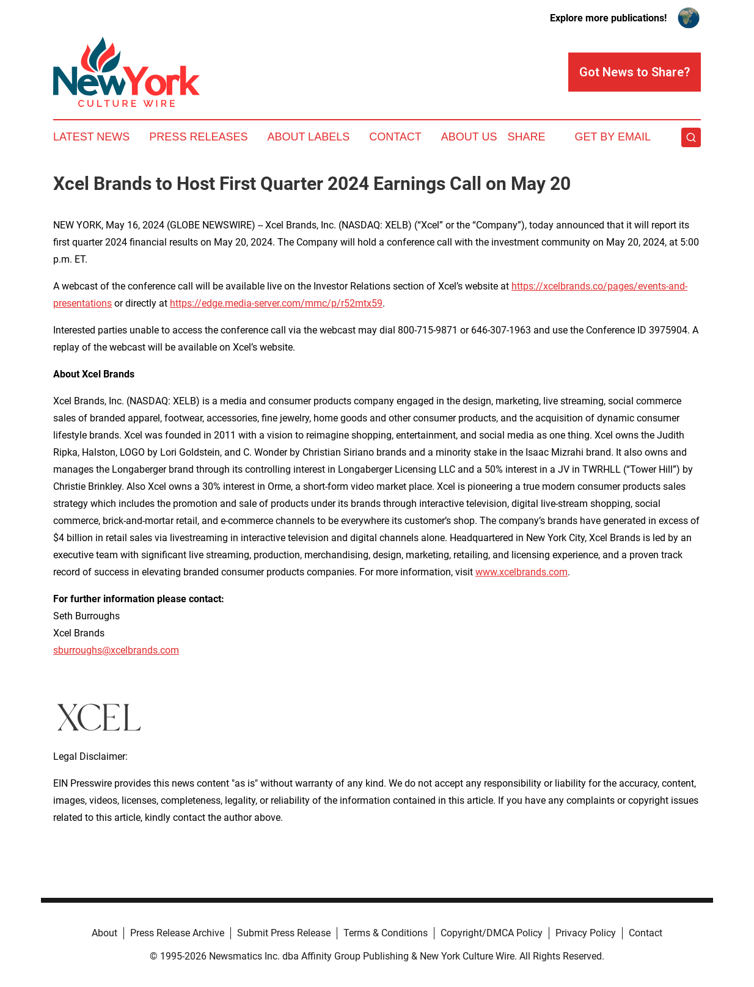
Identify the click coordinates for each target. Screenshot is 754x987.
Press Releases (198, 137)
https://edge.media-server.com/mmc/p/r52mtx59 (276, 303)
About (104, 933)
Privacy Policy (585, 933)
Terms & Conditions (385, 933)
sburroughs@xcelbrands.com (116, 650)
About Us (469, 137)
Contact (395, 137)
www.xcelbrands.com (521, 572)
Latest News (91, 137)
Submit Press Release (284, 933)
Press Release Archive (177, 933)
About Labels (308, 137)
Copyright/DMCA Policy (492, 933)
